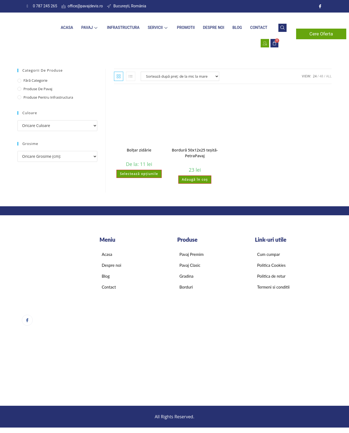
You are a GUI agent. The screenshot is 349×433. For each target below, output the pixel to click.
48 (321, 76)
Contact (258, 27)
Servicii (158, 27)
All (329, 76)
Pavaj (90, 27)
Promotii (186, 27)
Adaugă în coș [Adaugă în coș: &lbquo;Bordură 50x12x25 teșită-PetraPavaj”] (195, 179)
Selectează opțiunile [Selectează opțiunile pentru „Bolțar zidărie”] (139, 173)
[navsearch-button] (282, 28)
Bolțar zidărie (139, 150)
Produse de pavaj (37, 88)
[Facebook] (27, 320)
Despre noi (213, 27)
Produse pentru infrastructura (48, 97)
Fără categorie (35, 80)
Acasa (67, 27)
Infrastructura (123, 27)
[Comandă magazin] (180, 76)
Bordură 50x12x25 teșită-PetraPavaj (195, 152)
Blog (237, 27)
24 (315, 76)
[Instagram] (320, 6)
